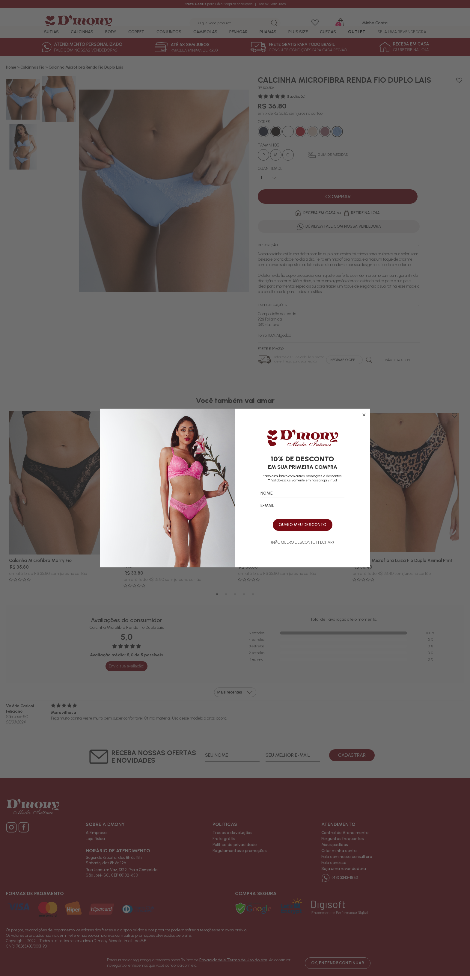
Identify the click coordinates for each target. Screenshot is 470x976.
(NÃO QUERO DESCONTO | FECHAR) (302, 542)
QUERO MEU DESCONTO (302, 525)
